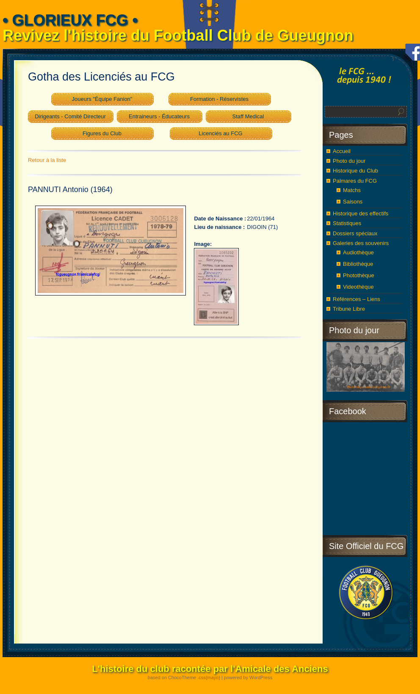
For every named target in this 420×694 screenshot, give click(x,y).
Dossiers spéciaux (355, 233)
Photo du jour (349, 161)
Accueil (342, 151)
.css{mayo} (208, 677)
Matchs (352, 190)
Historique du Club (355, 170)
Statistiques (347, 223)
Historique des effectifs (360, 213)
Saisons (352, 201)
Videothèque (358, 287)
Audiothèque (358, 252)
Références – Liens (356, 299)
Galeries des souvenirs (361, 243)
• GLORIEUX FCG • (70, 20)
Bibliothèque (358, 264)
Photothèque (358, 275)
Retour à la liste (47, 160)
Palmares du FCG (355, 181)
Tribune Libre (349, 309)
